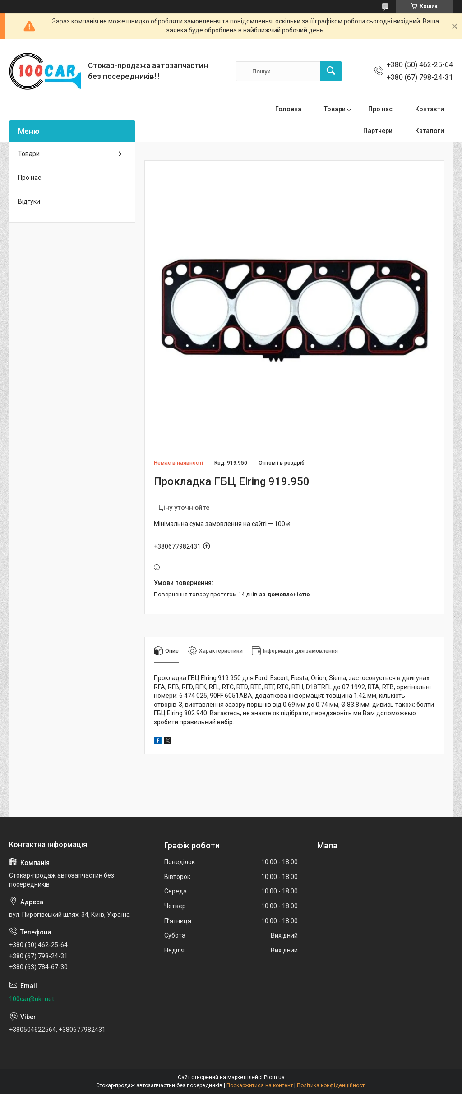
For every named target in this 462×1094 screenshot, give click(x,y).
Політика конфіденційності (331, 1085)
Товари (335, 109)
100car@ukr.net (31, 998)
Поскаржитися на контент (259, 1085)
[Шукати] (331, 71)
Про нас (380, 109)
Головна (288, 109)
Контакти (429, 109)
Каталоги (429, 130)
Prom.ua (274, 1077)
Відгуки (29, 201)
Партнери (378, 130)
